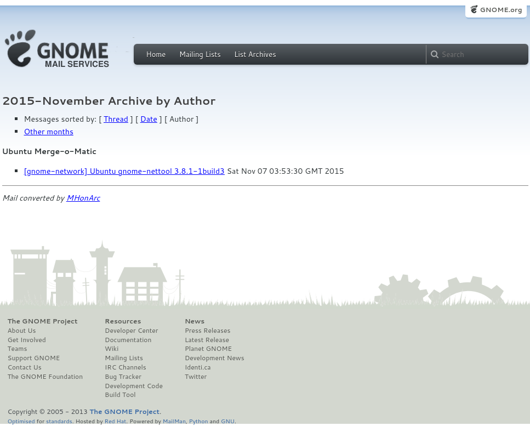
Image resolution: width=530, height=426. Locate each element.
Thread (116, 118)
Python (198, 421)
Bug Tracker (123, 376)
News (194, 321)
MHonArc (83, 197)
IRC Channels (125, 367)
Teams (17, 348)
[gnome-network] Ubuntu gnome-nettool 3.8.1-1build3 (124, 171)
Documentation (128, 340)
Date (148, 118)
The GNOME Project (43, 321)
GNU (228, 421)
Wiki (111, 348)
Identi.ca (198, 367)
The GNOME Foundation (45, 376)
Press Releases (207, 330)
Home (156, 54)
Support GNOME (34, 358)
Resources (123, 321)
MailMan (174, 421)
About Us (22, 330)
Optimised (21, 421)
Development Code (134, 386)
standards (59, 421)
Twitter (196, 376)
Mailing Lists (200, 54)
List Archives (255, 54)
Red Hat (115, 421)
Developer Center (131, 330)
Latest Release (207, 340)
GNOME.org (501, 9)
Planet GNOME (208, 348)
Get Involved (27, 340)
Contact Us (25, 367)
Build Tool (120, 394)
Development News (214, 358)
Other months (48, 131)
